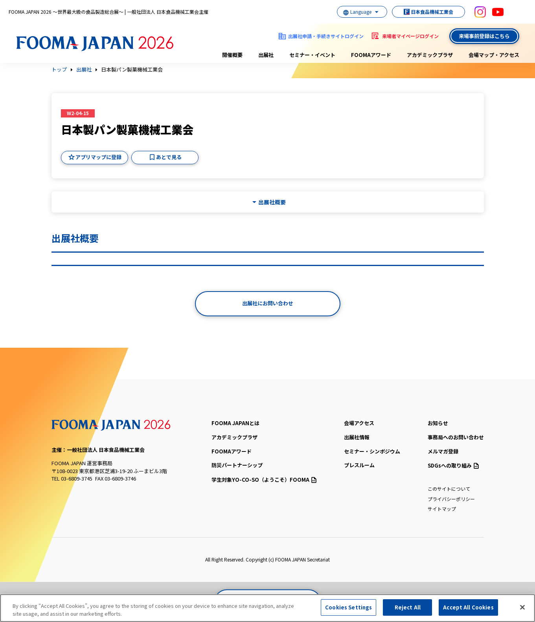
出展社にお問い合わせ (267, 303)
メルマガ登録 (443, 451)
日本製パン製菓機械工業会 (132, 69)
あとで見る (169, 157)
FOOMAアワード (371, 55)
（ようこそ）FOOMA (263, 479)
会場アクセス (359, 423)
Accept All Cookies (468, 607)
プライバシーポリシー (451, 498)
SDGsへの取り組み (453, 465)
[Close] (522, 607)
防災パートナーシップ (237, 465)
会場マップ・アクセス (494, 55)
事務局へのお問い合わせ (456, 437)
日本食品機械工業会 (425, 11)
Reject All (408, 607)
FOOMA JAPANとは (235, 423)
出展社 (266, 55)
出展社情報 (357, 437)
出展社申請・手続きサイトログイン (326, 36)
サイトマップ (442, 508)
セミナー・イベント (312, 55)
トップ (59, 69)
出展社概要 (272, 202)
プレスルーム (359, 465)
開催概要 (232, 55)
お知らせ (438, 423)
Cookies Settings (348, 607)
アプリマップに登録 (98, 157)
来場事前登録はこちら (484, 36)
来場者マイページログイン (410, 36)
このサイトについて (449, 488)
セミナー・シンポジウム (372, 451)
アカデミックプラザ (430, 55)
